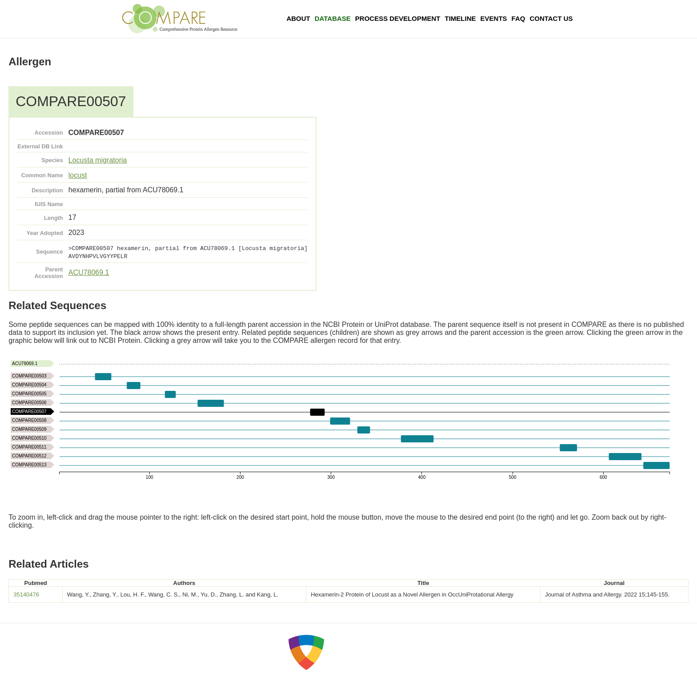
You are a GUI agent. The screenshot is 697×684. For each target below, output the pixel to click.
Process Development (398, 18)
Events (494, 18)
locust (77, 175)
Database (333, 18)
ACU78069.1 (88, 272)
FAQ (518, 18)
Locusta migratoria (97, 160)
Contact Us (551, 18)
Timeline (460, 18)
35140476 (26, 594)
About (298, 18)
